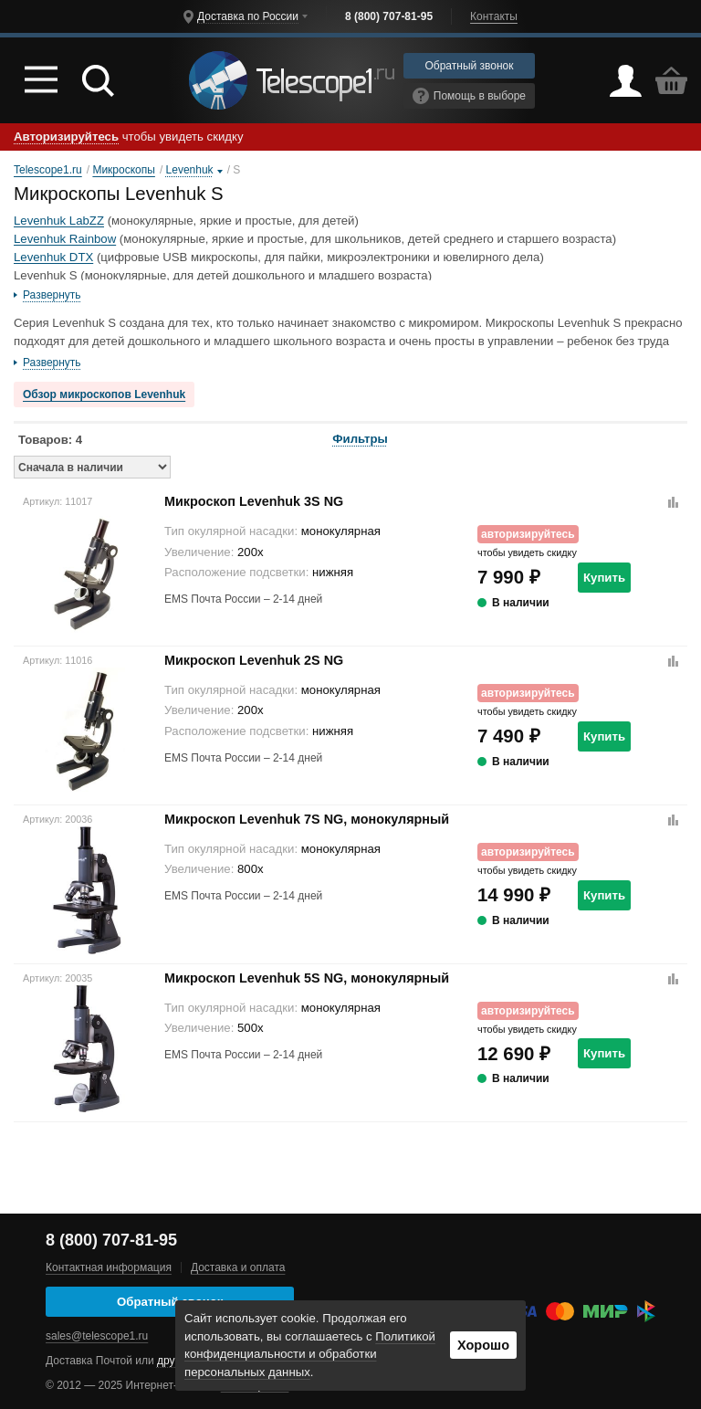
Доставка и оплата (238, 1267)
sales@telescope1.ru (97, 1335)
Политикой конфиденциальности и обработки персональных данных (309, 1355)
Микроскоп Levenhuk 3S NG (253, 501)
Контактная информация (109, 1267)
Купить (604, 577)
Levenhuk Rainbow (65, 239)
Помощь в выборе (469, 96)
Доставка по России (247, 16)
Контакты (494, 16)
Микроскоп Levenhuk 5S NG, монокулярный (306, 978)
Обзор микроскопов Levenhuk (104, 394)
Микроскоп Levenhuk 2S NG (253, 660)
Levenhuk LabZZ (59, 220)
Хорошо (483, 1345)
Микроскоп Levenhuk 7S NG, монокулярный (306, 819)
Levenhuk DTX (53, 257)
